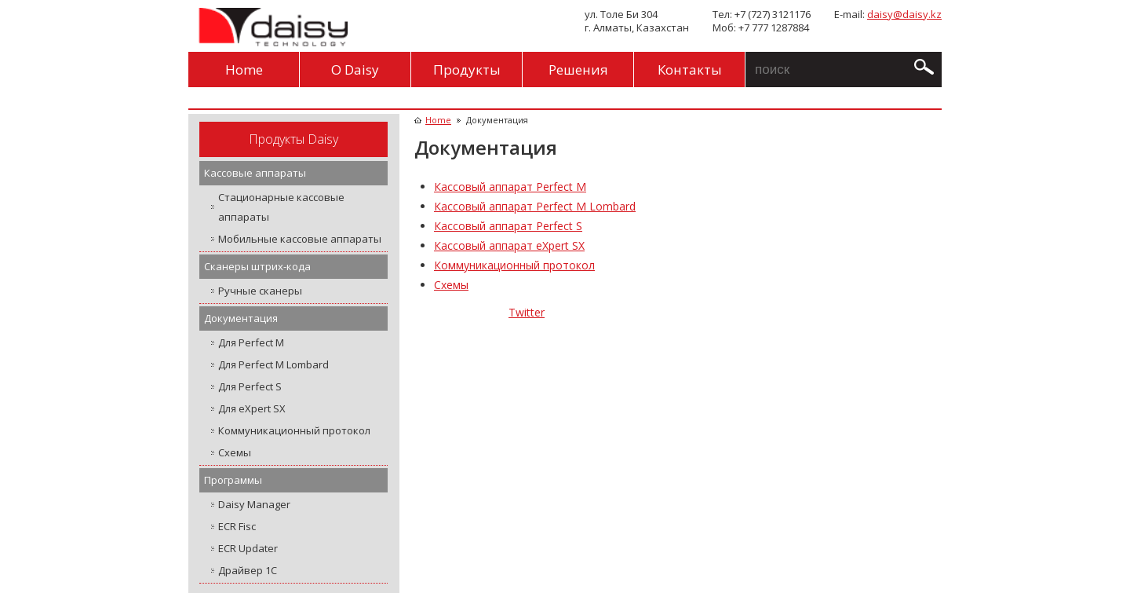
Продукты (467, 69)
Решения (578, 69)
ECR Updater (248, 548)
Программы (233, 480)
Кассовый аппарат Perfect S (508, 225)
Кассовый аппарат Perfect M (510, 186)
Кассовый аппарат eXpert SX (509, 245)
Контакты (690, 69)
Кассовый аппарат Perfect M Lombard (535, 206)
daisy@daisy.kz (904, 14)
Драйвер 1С (247, 570)
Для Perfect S (250, 386)
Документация (241, 318)
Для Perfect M (251, 342)
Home (244, 69)
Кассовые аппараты (255, 173)
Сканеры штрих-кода (257, 266)
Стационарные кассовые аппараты (281, 207)
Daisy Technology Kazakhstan (270, 27)
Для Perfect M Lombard (273, 364)
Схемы (234, 452)
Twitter (526, 312)
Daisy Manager (254, 504)
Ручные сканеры (260, 291)
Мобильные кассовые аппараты (299, 239)
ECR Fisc (237, 526)
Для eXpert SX (252, 408)
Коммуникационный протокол (294, 430)
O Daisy (355, 69)
